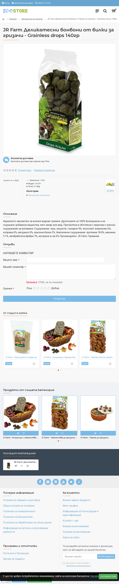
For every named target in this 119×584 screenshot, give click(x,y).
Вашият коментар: (13, 267)
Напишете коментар (44, 170)
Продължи (59, 299)
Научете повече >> (13, 575)
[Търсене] (105, 11)
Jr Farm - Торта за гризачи (94, 437)
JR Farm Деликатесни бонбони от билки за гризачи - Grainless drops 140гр (25, 462)
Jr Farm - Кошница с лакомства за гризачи (60, 357)
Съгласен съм (108, 572)
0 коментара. (25, 170)
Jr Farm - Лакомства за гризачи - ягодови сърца (98, 357)
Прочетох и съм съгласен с (77, 564)
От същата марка (15, 313)
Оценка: (7, 288)
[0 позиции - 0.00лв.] (114, 11)
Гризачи (13, 19)
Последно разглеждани (19, 453)
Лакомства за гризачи (32, 19)
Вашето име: (10, 259)
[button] (58, 370)
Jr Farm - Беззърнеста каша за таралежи (22, 357)
